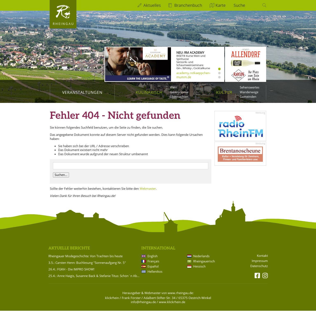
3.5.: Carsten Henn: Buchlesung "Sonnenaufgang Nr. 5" (87, 265)
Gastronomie (179, 92)
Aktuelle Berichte (69, 250)
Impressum (260, 263)
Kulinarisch (149, 92)
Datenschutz (259, 268)
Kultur (224, 92)
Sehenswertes (249, 87)
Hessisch (199, 268)
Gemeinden (248, 96)
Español (153, 268)
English (152, 258)
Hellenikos (154, 274)
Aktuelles (152, 5)
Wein (173, 87)
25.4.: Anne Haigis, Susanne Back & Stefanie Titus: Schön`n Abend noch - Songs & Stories (94, 278)
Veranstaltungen (82, 92)
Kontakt (262, 258)
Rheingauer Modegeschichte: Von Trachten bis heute (85, 258)
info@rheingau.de (143, 304)
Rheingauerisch (204, 263)
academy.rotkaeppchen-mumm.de (193, 75)
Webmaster (148, 190)
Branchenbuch (188, 5)
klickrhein (112, 300)
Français (153, 263)
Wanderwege (249, 92)
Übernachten (179, 96)
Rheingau (63, 24)
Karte (220, 5)
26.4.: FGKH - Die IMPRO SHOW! (71, 271)
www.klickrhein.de (172, 304)
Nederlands (201, 258)
